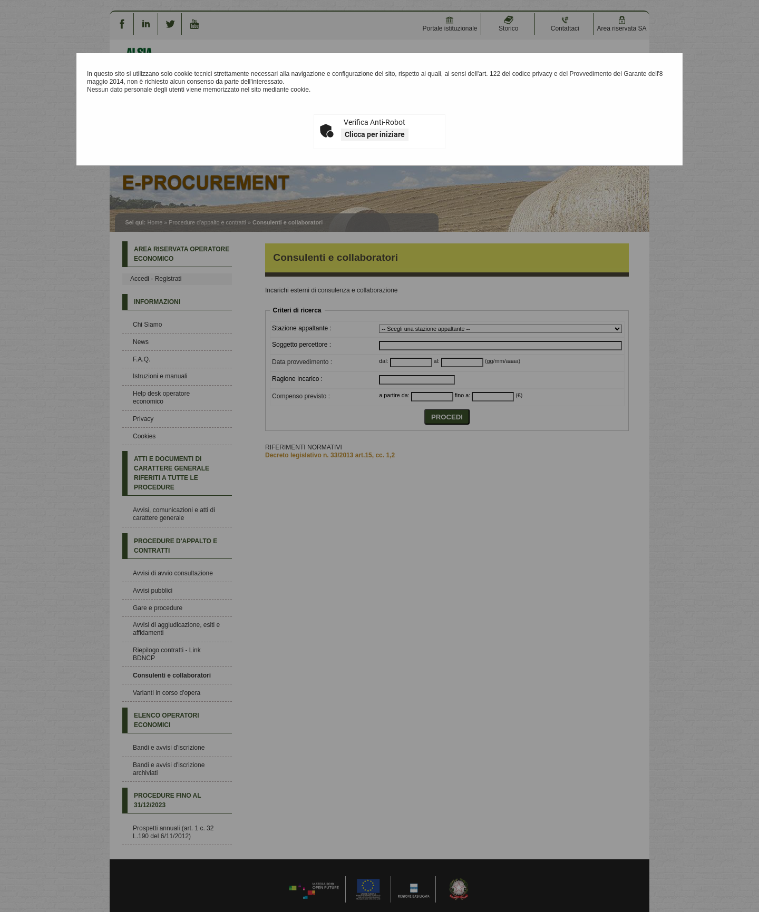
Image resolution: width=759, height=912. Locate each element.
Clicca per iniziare (375, 134)
